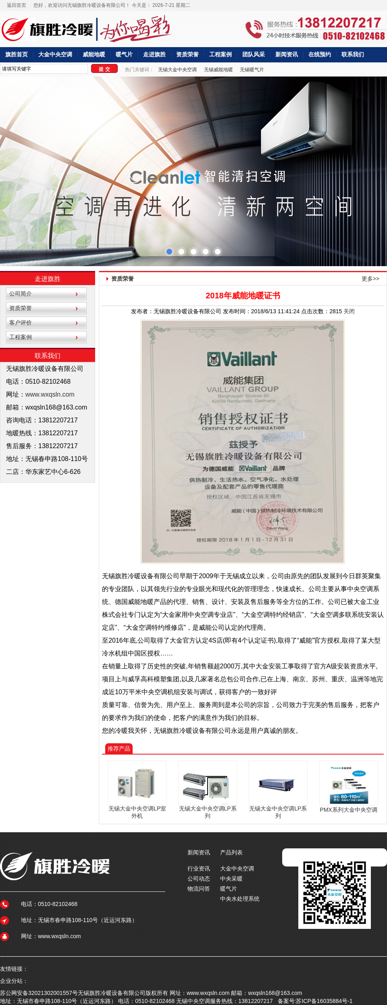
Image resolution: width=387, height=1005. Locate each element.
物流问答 (198, 888)
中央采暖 (231, 878)
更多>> (370, 278)
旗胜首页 (16, 55)
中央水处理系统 (240, 898)
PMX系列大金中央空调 (348, 809)
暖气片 (124, 55)
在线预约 (319, 55)
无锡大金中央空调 (177, 69)
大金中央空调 (55, 55)
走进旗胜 (154, 55)
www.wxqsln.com (50, 394)
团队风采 (253, 55)
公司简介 (20, 293)
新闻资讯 (286, 55)
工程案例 (220, 55)
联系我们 (352, 55)
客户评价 (20, 322)
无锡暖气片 (252, 69)
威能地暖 (94, 55)
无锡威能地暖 (218, 69)
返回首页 (16, 5)
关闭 (349, 311)
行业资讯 (198, 868)
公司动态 (198, 878)
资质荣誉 (187, 55)
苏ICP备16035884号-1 (324, 1001)
